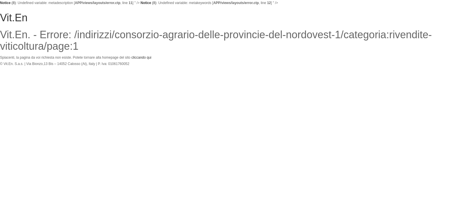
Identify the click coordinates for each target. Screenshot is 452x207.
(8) (8, 3)
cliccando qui (141, 57)
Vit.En (13, 18)
